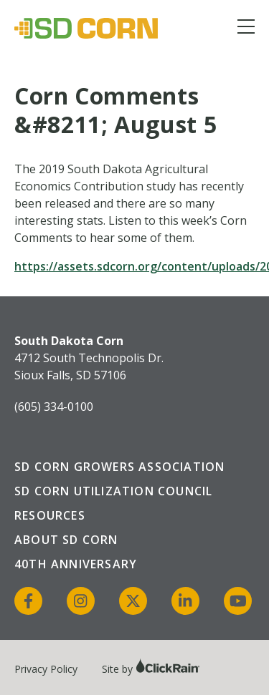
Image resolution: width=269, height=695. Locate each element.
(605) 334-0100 (53, 406)
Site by (151, 669)
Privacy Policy (45, 669)
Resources (49, 515)
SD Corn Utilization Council (113, 491)
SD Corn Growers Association (119, 467)
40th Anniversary (75, 564)
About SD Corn (66, 540)
